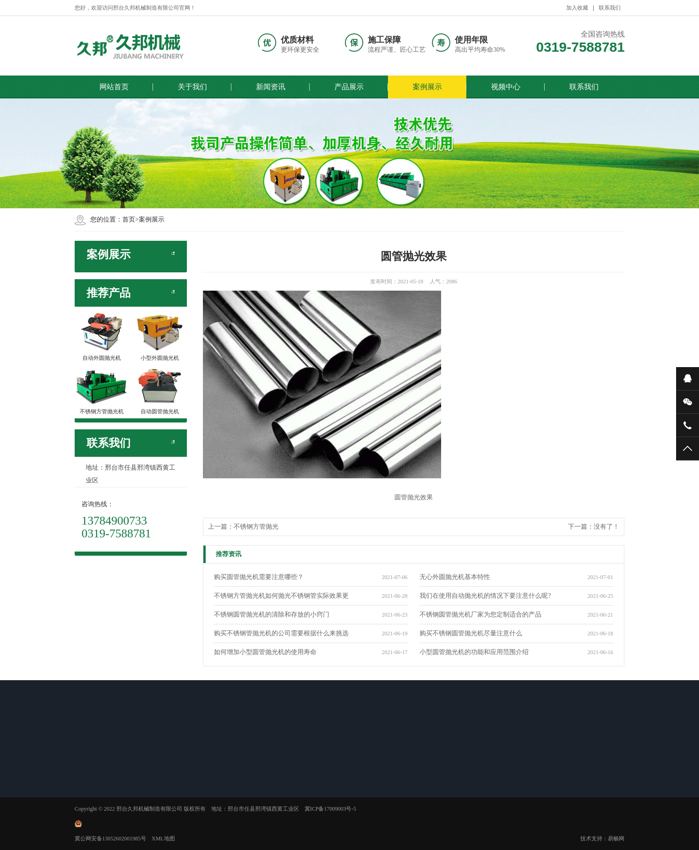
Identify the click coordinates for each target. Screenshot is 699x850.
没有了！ (606, 526)
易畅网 (616, 838)
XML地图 (163, 838)
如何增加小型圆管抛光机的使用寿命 (265, 652)
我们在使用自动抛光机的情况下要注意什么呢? (485, 595)
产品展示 (349, 87)
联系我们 (584, 87)
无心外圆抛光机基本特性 (455, 577)
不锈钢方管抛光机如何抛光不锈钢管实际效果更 (281, 595)
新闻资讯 (270, 87)
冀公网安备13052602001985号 (110, 838)
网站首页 (114, 87)
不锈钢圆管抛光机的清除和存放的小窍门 (271, 614)
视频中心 (505, 87)
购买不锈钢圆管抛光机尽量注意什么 (471, 633)
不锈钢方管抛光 (256, 526)
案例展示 (427, 87)
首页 (128, 219)
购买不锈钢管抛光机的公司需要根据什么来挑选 (281, 633)
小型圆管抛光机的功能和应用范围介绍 (474, 652)
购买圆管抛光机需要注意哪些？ (259, 577)
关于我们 (192, 87)
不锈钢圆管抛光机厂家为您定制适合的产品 (480, 614)
